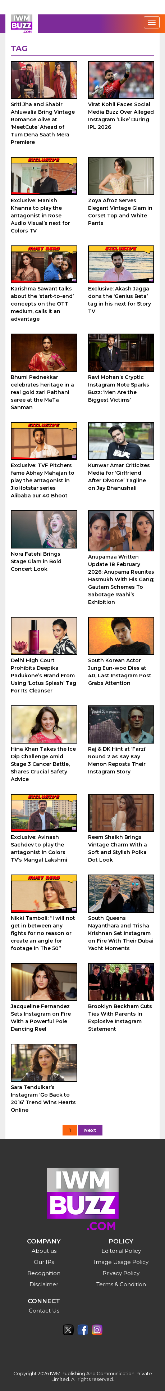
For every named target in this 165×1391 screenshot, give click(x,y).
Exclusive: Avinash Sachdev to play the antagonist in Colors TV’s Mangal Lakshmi (39, 848)
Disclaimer (43, 1284)
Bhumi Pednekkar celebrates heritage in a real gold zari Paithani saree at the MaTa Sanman (42, 392)
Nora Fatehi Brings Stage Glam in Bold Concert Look (36, 561)
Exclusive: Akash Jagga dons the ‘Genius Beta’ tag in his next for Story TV (119, 300)
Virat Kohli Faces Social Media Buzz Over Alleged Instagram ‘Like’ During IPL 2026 (121, 115)
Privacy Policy (120, 1273)
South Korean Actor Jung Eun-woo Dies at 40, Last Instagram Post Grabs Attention (119, 671)
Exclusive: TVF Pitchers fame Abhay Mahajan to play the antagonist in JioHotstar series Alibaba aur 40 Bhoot (42, 480)
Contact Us (44, 1310)
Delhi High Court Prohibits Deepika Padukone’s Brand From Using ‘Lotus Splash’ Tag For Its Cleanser (43, 675)
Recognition (43, 1273)
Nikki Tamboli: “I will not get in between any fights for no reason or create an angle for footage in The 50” (43, 933)
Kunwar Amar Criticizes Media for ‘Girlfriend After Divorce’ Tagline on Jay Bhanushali (119, 476)
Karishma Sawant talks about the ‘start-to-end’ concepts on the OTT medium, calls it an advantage (42, 303)
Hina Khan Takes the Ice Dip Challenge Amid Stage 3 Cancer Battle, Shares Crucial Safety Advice (43, 764)
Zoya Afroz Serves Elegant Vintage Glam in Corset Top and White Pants (120, 211)
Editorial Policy (121, 1250)
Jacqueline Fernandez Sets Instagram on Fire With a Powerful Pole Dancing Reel (41, 1017)
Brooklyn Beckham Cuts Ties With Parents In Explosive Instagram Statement (120, 1017)
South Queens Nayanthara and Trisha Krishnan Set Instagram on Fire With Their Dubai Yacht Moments (120, 933)
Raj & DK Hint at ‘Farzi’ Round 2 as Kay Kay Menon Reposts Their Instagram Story (117, 760)
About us (44, 1250)
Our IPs (44, 1262)
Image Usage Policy (121, 1262)
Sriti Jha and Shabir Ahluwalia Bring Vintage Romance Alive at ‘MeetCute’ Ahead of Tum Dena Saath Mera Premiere (43, 123)
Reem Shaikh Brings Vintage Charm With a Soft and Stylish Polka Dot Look (117, 848)
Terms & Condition (121, 1284)
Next (90, 1130)
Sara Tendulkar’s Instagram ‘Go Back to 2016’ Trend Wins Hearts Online (43, 1098)
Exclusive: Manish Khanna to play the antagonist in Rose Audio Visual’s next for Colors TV (40, 215)
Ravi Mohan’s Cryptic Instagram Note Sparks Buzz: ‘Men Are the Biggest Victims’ (118, 388)
